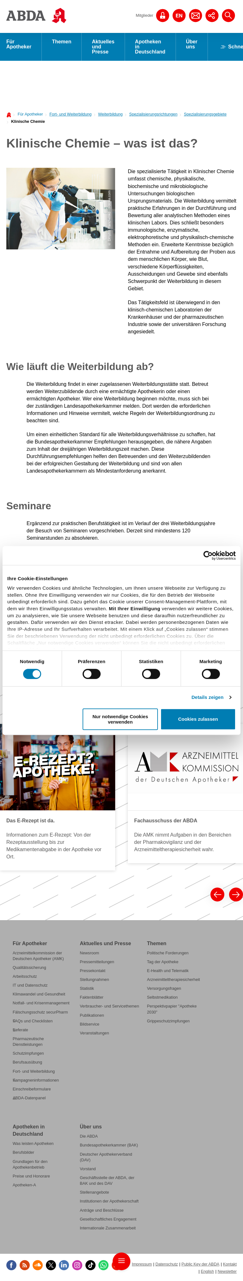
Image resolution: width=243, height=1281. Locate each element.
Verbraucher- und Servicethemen (109, 1006)
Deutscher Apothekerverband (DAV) (106, 1157)
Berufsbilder (23, 1152)
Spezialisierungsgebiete (205, 114)
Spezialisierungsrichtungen (153, 114)
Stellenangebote (94, 1192)
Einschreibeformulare (32, 1089)
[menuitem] (29, 113)
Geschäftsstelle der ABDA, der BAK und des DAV (107, 1180)
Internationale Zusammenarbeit (108, 1228)
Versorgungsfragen (164, 988)
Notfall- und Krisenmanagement (41, 1003)
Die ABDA (89, 1136)
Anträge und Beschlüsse (101, 1210)
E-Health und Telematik (168, 970)
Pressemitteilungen (97, 961)
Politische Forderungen (167, 953)
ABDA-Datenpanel (29, 1098)
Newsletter (227, 1271)
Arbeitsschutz (25, 976)
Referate (20, 1029)
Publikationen (92, 1015)
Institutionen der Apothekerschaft (109, 1201)
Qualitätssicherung (29, 967)
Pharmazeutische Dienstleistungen (28, 1041)
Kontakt (230, 1264)
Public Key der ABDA (200, 1264)
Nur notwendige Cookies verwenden (120, 719)
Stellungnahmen (94, 979)
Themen (61, 41)
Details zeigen (207, 697)
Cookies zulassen (198, 719)
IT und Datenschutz (30, 985)
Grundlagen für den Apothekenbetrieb (30, 1164)
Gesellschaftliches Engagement (108, 1219)
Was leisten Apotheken (33, 1143)
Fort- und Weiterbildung (70, 114)
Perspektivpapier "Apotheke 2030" (171, 1009)
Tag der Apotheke (162, 961)
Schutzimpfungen (28, 1053)
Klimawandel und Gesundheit (39, 994)
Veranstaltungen (94, 1033)
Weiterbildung (110, 114)
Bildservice (89, 1024)
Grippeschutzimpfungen (168, 1021)
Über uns (191, 44)
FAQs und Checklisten (33, 1021)
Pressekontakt (92, 970)
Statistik (87, 988)
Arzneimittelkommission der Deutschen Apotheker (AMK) (38, 956)
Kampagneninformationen (36, 1080)
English (207, 1271)
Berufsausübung (27, 1062)
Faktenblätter (91, 997)
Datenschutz (166, 1264)
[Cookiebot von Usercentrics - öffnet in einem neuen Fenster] (208, 555)
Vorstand (88, 1168)
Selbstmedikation (162, 997)
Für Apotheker (18, 44)
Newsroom (89, 953)
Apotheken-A (24, 1185)
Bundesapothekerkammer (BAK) (109, 1145)
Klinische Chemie (28, 121)
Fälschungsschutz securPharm (40, 1012)
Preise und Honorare (31, 1176)
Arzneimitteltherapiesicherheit (173, 979)
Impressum (142, 1264)
